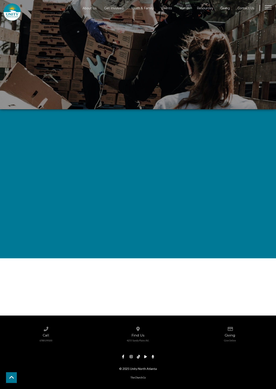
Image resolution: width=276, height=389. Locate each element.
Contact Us (245, 8)
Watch (184, 8)
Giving (225, 8)
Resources (205, 8)
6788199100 (45, 340)
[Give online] (230, 328)
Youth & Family (142, 8)
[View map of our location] (138, 328)
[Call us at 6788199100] (46, 328)
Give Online (230, 340)
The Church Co (138, 377)
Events (166, 8)
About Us (90, 8)
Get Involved (114, 8)
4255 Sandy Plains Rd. (138, 340)
